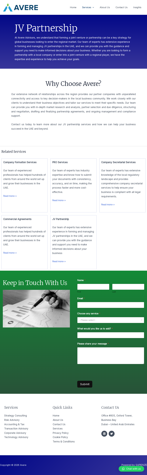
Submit (84, 384)
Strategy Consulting (15, 415)
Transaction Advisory (16, 428)
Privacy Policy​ (61, 433)
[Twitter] (112, 434)
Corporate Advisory (15, 433)
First (79, 292)
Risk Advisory (12, 420)
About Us (58, 420)
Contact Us (59, 424)
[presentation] (98, 378)
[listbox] (110, 320)
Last (114, 292)
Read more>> (11, 195)
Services (58, 428)
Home (56, 415)
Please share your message (93, 343)
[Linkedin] (104, 434)
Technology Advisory (16, 437)
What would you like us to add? (95, 328)
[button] (131, 469)
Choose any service (88, 313)
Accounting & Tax (14, 424)
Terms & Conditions (64, 441)
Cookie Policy (60, 437)
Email (81, 298)
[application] (96, 7)
